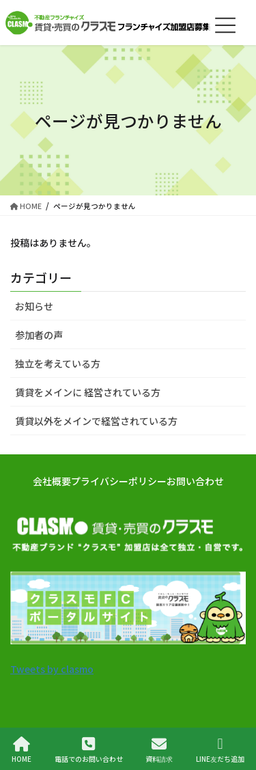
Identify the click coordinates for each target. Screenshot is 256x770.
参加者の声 (39, 335)
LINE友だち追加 (220, 750)
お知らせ (34, 306)
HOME (21, 750)
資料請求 (159, 750)
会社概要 (52, 481)
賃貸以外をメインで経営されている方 (96, 421)
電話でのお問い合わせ (89, 750)
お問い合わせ (195, 481)
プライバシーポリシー (119, 481)
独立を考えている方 (57, 363)
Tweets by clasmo (52, 669)
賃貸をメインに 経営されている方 (87, 392)
